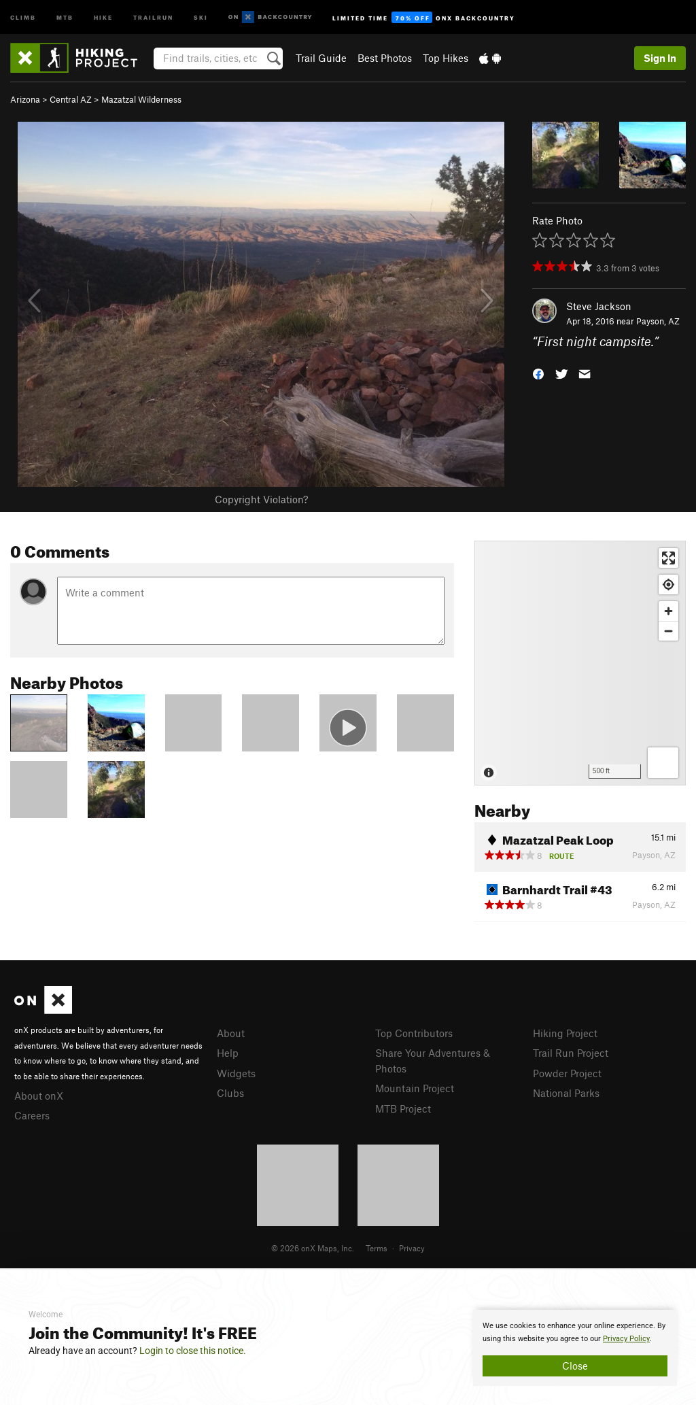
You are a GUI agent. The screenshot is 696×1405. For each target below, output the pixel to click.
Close (575, 1365)
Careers (32, 1115)
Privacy (412, 1248)
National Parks (566, 1093)
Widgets (236, 1073)
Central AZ (71, 99)
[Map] (580, 663)
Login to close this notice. (192, 1350)
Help (228, 1053)
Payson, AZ (658, 321)
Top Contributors (414, 1033)
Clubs (230, 1093)
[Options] (663, 762)
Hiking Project (565, 1033)
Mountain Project (414, 1088)
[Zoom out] (668, 631)
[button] (538, 373)
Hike (103, 16)
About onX (38, 1095)
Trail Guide (321, 58)
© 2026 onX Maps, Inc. (312, 1248)
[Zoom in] (668, 611)
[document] (575, 1347)
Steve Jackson (598, 306)
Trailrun (153, 16)
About (231, 1033)
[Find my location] (668, 584)
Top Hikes (445, 58)
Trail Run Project (570, 1053)
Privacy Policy (626, 1338)
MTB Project (403, 1108)
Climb (23, 16)
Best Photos (385, 58)
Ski (201, 16)
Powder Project (567, 1073)
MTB (64, 16)
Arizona (25, 99)
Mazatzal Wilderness (141, 99)
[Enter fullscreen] (668, 558)
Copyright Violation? (261, 499)
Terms (376, 1248)
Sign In (660, 58)
